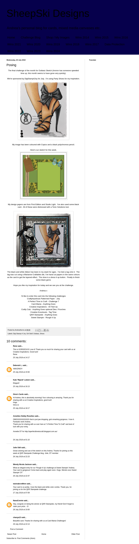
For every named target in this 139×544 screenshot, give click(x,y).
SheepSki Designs (48, 13)
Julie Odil (17, 448)
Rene (15, 346)
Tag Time (52, 312)
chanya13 (17, 517)
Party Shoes (59, 79)
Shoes (42, 333)
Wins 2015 (102, 37)
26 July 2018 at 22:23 (21, 457)
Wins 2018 (72, 44)
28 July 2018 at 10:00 (21, 510)
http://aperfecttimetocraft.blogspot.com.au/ (41, 431)
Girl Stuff (29, 333)
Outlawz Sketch (45, 70)
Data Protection (115, 44)
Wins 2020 (34, 44)
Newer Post (11, 534)
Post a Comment (16, 529)
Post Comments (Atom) (26, 538)
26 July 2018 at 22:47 (21, 476)
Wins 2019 (53, 44)
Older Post (75, 534)
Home (11, 37)
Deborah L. (17, 365)
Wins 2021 (14, 44)
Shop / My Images (58, 37)
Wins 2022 (14, 51)
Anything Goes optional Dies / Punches (49, 309)
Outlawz (36, 333)
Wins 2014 (82, 37)
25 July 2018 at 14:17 (21, 358)
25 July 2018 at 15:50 (21, 372)
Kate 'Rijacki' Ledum (21, 380)
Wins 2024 (53, 51)
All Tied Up (53, 307)
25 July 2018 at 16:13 (21, 386)
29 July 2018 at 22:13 (21, 524)
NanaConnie (18, 501)
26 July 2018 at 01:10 (21, 440)
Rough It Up (51, 317)
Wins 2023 (34, 51)
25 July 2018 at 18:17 (21, 408)
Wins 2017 (92, 44)
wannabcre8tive (19, 484)
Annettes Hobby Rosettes (23, 416)
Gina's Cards (18, 394)
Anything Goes (49, 304)
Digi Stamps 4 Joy (19, 333)
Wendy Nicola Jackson (22, 464)
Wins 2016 (121, 37)
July (58, 299)
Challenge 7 (54, 301)
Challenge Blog (30, 37)
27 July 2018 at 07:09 (21, 493)
